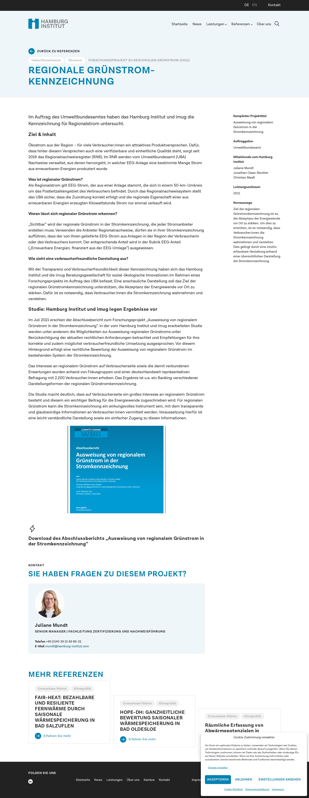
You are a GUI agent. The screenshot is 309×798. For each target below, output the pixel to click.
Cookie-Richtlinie (233, 789)
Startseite (180, 24)
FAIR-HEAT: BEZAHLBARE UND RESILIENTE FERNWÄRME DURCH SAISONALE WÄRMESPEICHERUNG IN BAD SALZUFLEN (65, 712)
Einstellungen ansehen (280, 779)
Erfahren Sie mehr (57, 736)
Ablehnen (243, 779)
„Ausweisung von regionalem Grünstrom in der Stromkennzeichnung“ (116, 541)
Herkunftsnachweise (46, 60)
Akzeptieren (218, 779)
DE (246, 5)
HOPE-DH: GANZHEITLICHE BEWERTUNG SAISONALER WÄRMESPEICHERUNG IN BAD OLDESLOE (152, 706)
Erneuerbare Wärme (52, 688)
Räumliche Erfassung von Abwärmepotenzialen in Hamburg (234, 703)
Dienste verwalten (218, 767)
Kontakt (274, 5)
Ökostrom (75, 60)
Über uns (264, 24)
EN (254, 5)
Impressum (278, 789)
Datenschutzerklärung (257, 789)
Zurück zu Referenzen (58, 51)
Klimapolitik (82, 688)
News (197, 24)
